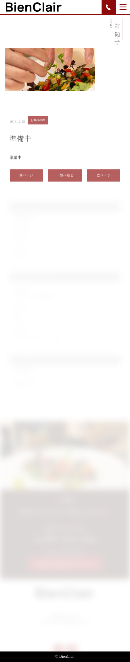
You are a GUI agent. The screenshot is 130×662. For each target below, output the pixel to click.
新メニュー (24, 256)
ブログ (20, 244)
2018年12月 (24, 385)
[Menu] (123, 7)
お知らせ (22, 232)
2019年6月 (23, 373)
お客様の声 (24, 219)
